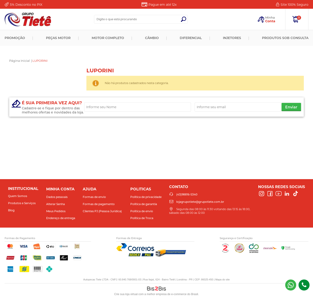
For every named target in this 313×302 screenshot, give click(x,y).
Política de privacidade (146, 197)
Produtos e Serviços (22, 203)
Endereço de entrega (60, 218)
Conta (270, 21)
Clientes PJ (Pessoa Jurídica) (102, 211)
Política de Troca (141, 218)
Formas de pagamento (99, 204)
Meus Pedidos (55, 211)
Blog (11, 210)
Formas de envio (94, 197)
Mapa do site (222, 279)
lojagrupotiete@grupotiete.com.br (200, 201)
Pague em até (162, 5)
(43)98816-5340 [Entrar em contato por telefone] (304, 285)
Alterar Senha (55, 204)
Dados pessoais (57, 197)
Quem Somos (17, 196)
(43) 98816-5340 (290, 285)
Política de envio (141, 211)
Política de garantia (143, 204)
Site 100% (294, 5)
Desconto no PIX (26, 5)
